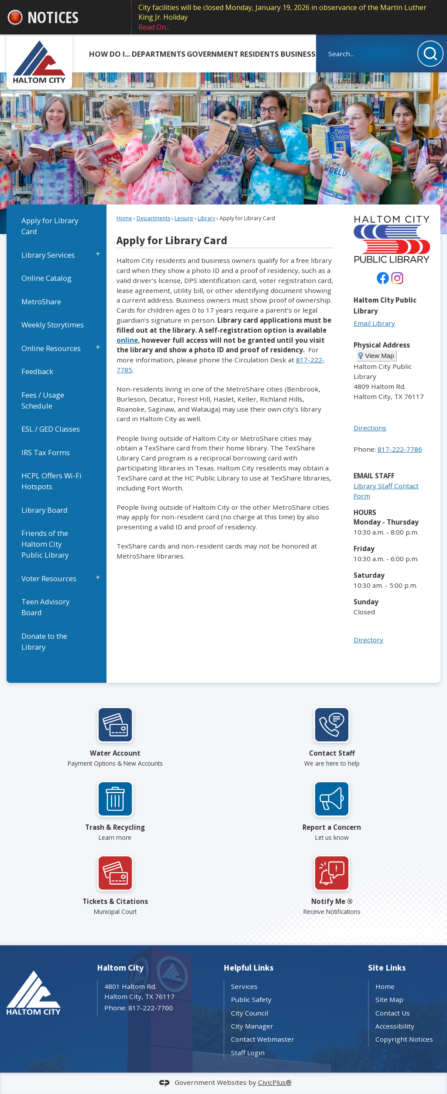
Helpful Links (249, 968)
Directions (370, 427)
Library (206, 218)
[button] (430, 54)
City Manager (252, 1026)
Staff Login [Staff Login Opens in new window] (248, 1052)
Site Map (389, 999)
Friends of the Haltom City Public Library (45, 544)
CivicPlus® (275, 1082)
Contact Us (392, 1013)
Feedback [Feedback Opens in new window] (37, 371)
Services (244, 986)
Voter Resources (48, 578)
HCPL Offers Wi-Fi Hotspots (51, 480)
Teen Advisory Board (45, 606)
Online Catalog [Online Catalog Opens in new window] (46, 278)
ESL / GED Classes (50, 429)
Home (124, 218)
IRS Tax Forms (45, 452)
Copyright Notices (404, 1039)
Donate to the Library (44, 641)
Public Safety (251, 999)
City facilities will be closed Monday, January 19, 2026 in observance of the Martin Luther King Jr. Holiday (289, 17)
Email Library (374, 323)
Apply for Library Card (49, 225)
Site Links (387, 968)
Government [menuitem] (212, 54)
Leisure (184, 218)
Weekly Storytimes (52, 325)
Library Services (48, 255)
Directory (368, 639)
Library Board (44, 510)
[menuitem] (57, 226)
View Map (379, 355)
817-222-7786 (400, 449)
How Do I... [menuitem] (109, 54)
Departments (153, 218)
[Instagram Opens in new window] (397, 278)
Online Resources (51, 348)
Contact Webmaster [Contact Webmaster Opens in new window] (262, 1039)
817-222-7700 (150, 1007)
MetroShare (41, 302)
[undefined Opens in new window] (383, 278)
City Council (249, 1013)
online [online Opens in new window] (127, 340)
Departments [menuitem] (159, 54)
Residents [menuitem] (259, 54)
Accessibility (394, 1026)
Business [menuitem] (298, 54)
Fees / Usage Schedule (42, 400)
